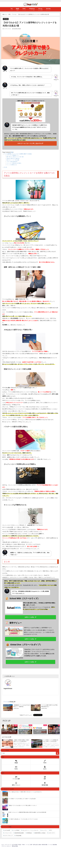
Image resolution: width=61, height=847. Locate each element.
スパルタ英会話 (16, 830)
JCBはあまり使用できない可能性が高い (13, 158)
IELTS (45, 767)
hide (12, 152)
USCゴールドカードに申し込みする (30, 143)
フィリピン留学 (16, 777)
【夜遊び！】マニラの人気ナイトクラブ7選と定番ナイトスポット (22, 805)
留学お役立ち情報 (37, 844)
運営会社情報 (15, 846)
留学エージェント (16, 783)
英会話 (16, 761)
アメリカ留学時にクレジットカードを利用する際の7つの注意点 (18, 153)
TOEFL (16, 767)
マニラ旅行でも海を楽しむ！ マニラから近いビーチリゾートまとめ (22, 819)
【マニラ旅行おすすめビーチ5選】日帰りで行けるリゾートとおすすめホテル (25, 791)
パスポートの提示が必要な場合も (12, 161)
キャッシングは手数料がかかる (11, 164)
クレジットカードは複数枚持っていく (12, 155)
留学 (45, 777)
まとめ (5, 167)
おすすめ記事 (7, 830)
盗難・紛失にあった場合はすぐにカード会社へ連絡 (15, 156)
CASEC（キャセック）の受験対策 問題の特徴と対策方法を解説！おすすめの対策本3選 (27, 812)
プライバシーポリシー (6, 846)
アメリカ (6, 18)
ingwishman (8, 688)
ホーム (3, 844)
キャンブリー (44, 830)
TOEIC (45, 761)
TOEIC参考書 (18, 835)
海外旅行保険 (45, 783)
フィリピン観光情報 (52, 844)
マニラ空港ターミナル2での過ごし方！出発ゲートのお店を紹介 (22, 798)
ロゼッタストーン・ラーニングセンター (30, 830)
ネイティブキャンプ (9, 835)
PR (51, 830)
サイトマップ (8, 844)
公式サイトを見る (29, 617)
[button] (3, 729)
